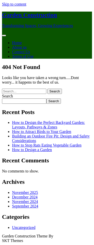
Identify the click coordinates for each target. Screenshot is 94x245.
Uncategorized (23, 227)
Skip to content (14, 4)
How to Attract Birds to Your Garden (41, 131)
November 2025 (25, 192)
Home (17, 43)
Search (7, 96)
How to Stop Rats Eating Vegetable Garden (46, 145)
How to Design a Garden (32, 150)
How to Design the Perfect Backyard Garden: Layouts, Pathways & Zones (48, 124)
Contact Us (21, 52)
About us (19, 47)
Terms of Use (23, 56)
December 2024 (25, 197)
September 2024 (25, 206)
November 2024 (25, 201)
